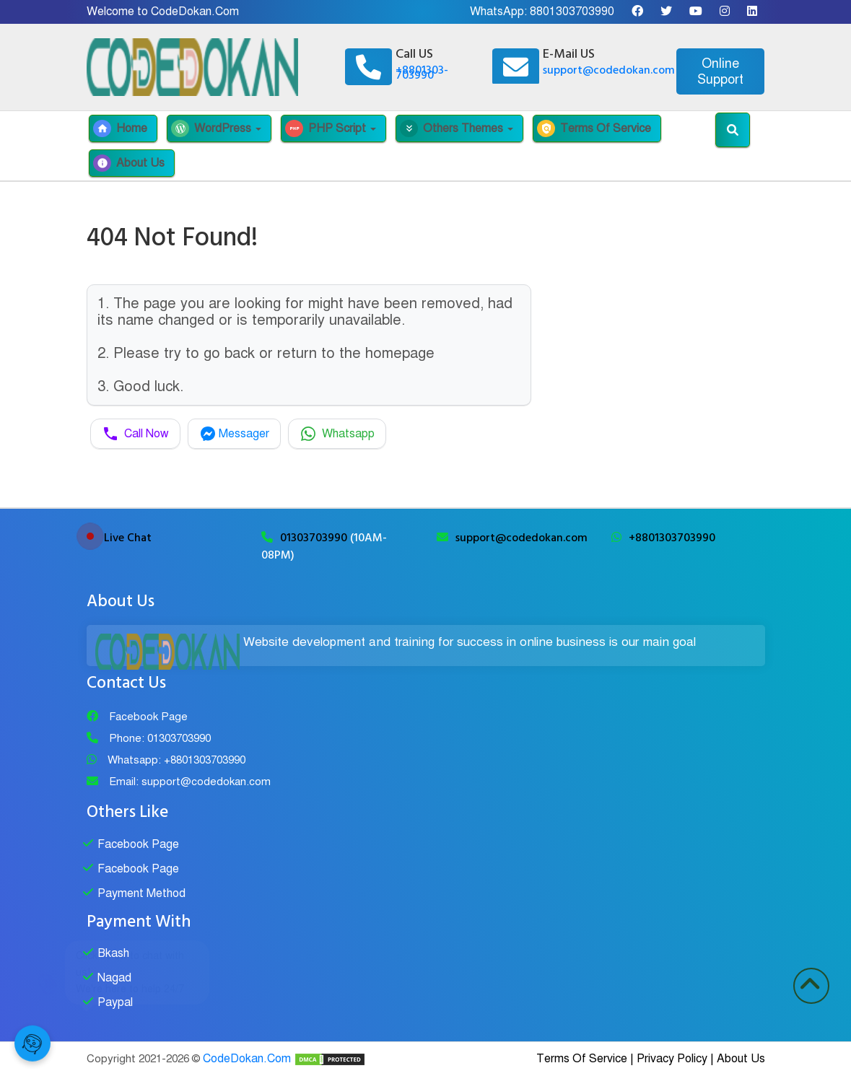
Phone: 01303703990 (160, 738)
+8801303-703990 (422, 72)
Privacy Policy (672, 1058)
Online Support (720, 71)
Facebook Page (148, 716)
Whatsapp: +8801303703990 (176, 759)
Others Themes (456, 128)
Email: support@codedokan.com (190, 781)
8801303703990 (572, 11)
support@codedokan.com (609, 70)
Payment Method (141, 893)
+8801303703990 (672, 537)
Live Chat (128, 537)
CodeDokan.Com (247, 1058)
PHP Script (330, 128)
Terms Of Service (594, 128)
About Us (129, 163)
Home (120, 128)
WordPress (216, 128)
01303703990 (315, 537)
